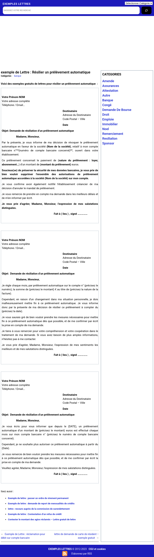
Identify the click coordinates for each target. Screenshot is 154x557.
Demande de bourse (116, 110)
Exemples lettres (16, 4)
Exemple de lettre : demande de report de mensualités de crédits (41, 503)
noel (105, 129)
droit (105, 114)
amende (108, 81)
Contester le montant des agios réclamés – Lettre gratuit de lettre (42, 519)
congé (107, 105)
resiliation (109, 138)
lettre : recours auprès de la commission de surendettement (39, 508)
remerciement (112, 134)
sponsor (108, 143)
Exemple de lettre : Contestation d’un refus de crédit (35, 514)
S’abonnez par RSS (81, 553)
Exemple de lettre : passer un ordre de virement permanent (38, 498)
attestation (110, 90)
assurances (110, 86)
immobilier (110, 124)
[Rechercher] (146, 10)
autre (106, 95)
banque (17, 76)
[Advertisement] (77, 43)
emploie (108, 119)
